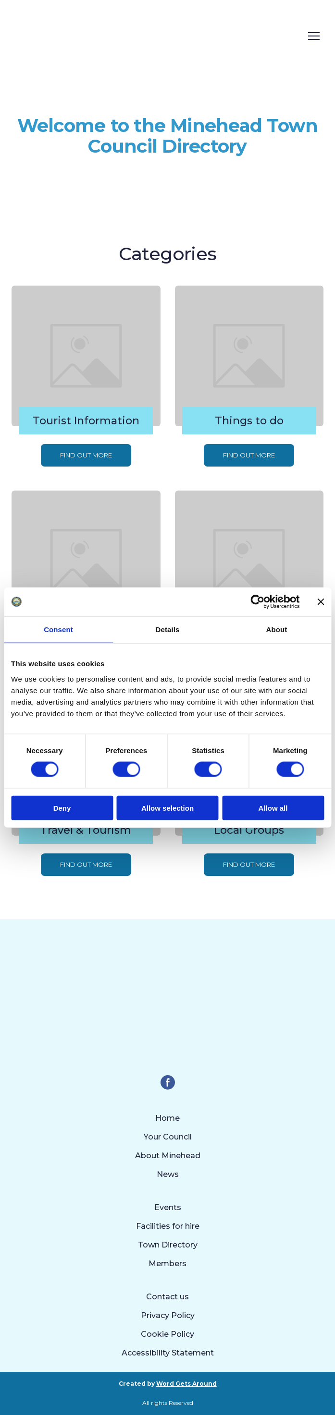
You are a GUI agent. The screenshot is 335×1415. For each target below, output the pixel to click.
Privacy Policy (168, 1315)
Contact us (167, 1296)
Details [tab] (168, 629)
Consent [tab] (58, 629)
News (168, 1174)
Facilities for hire (167, 1226)
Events (167, 1207)
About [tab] (276, 629)
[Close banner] (320, 602)
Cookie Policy (167, 1334)
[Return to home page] (135, 36)
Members (167, 1263)
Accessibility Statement (168, 1352)
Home (167, 1118)
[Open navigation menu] (313, 36)
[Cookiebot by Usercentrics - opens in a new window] (257, 602)
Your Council (168, 1136)
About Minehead (167, 1155)
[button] (86, 455)
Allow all (273, 807)
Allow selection (167, 807)
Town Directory (168, 1244)
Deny (62, 807)
